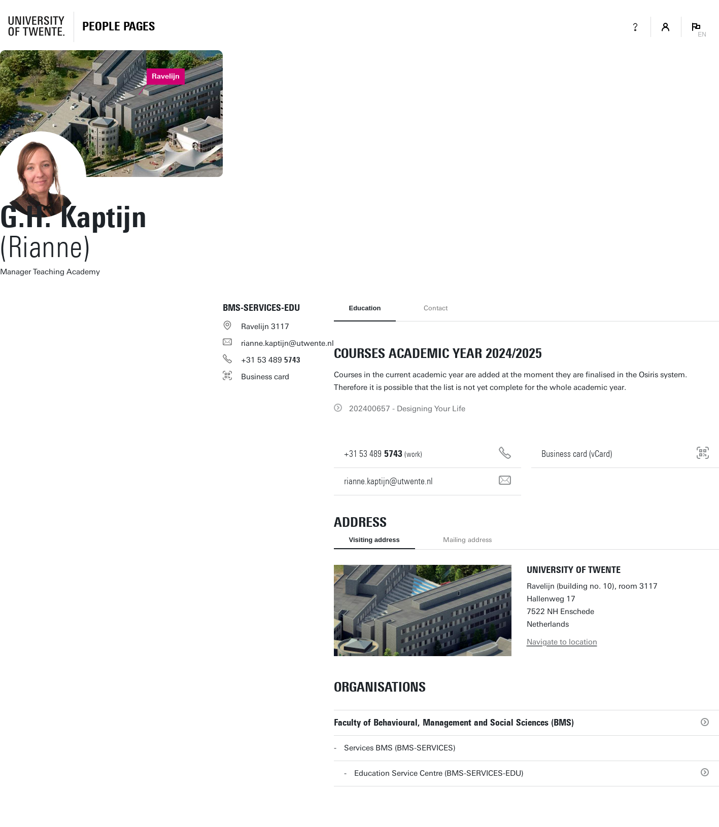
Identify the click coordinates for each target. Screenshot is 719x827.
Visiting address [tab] (374, 540)
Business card (265, 376)
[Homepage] (118, 26)
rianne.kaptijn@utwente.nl (287, 343)
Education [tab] (365, 308)
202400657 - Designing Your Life (407, 408)
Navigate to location (562, 641)
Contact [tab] (436, 308)
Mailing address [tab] (467, 540)
